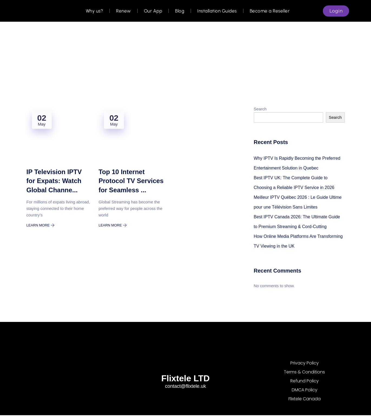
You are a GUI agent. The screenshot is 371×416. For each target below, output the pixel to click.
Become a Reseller (269, 11)
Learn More (41, 225)
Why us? (94, 11)
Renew (123, 11)
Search (260, 109)
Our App (153, 11)
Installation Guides (217, 11)
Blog (179, 11)
